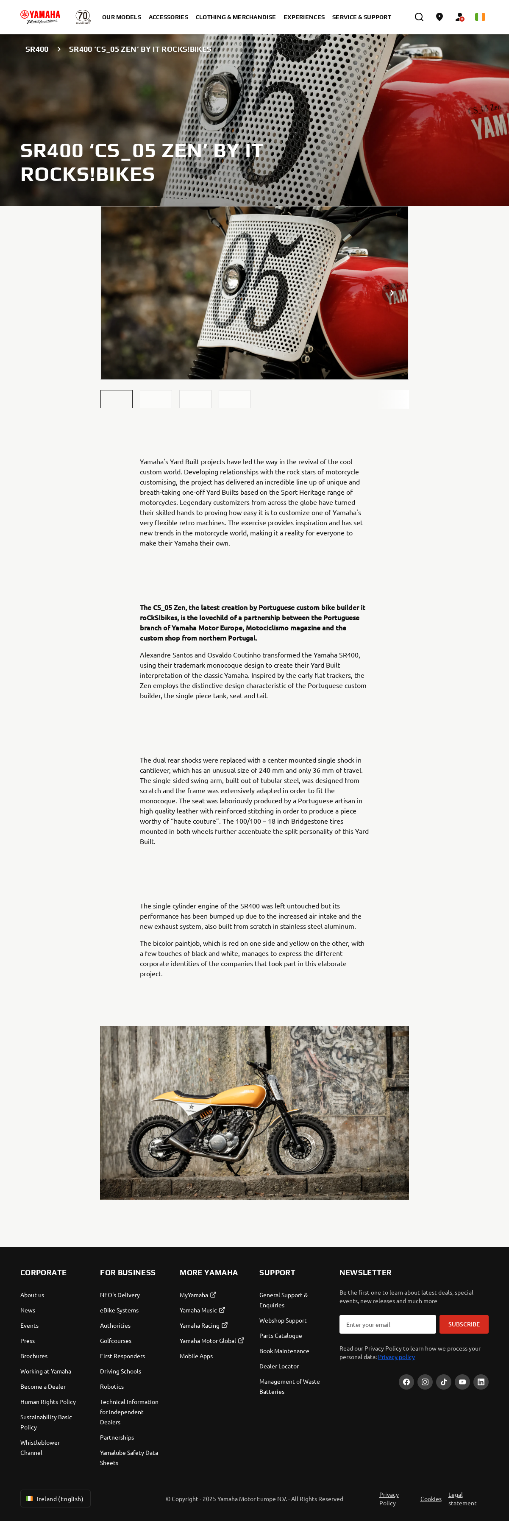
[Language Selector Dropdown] (480, 16)
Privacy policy (396, 1356)
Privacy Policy (389, 1498)
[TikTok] (443, 1382)
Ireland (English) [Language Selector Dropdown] (53, 1498)
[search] (419, 16)
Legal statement (462, 1498)
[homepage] (40, 17)
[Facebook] (406, 1382)
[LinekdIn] (481, 1382)
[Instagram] (425, 1382)
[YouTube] (462, 1382)
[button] (116, 399)
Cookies (431, 1498)
